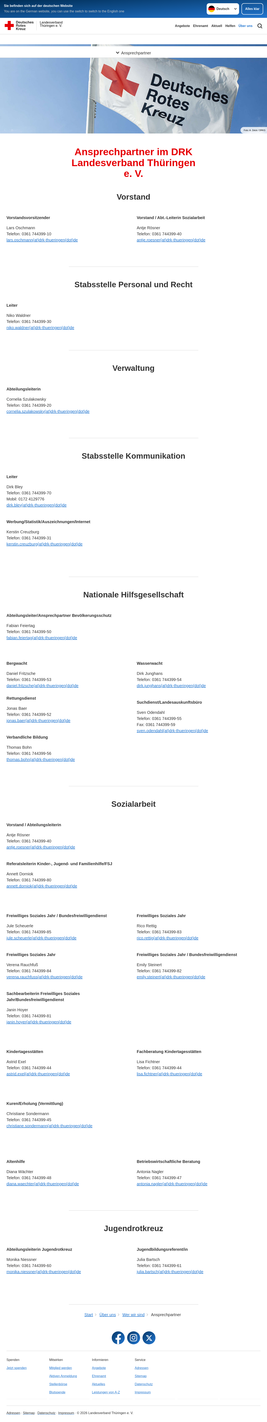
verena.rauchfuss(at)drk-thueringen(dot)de (44, 977)
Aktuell (216, 26)
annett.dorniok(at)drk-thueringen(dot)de (41, 886)
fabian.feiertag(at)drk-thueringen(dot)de (41, 638)
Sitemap (141, 1376)
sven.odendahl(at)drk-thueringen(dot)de (172, 730)
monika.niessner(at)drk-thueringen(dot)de (43, 1271)
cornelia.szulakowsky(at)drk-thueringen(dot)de (47, 411)
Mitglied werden (60, 1368)
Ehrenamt (200, 26)
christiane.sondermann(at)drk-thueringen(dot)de (49, 1126)
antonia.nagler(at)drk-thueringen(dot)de (172, 1184)
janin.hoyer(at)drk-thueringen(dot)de (38, 1022)
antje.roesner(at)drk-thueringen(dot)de (171, 240)
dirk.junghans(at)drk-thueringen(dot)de (171, 685)
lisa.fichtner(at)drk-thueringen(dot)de (169, 1074)
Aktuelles (98, 1384)
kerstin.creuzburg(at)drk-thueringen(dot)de (44, 544)
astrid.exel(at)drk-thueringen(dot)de (38, 1074)
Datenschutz (144, 1384)
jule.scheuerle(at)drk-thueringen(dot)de (41, 938)
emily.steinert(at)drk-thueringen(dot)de (171, 977)
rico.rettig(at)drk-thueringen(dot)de (168, 938)
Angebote (182, 26)
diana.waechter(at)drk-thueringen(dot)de (42, 1184)
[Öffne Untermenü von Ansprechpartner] (133, 39)
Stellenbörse (58, 1384)
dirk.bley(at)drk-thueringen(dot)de (36, 505)
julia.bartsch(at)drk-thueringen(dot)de (170, 1271)
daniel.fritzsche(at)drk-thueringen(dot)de (42, 685)
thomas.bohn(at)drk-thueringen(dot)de (40, 759)
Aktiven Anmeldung (63, 1376)
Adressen (142, 1368)
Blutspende (57, 1392)
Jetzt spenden (16, 1368)
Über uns (245, 26)
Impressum (143, 1392)
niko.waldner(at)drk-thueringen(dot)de (40, 327)
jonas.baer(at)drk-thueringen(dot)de (38, 720)
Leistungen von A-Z (106, 1392)
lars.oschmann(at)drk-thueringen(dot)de (42, 240)
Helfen (230, 26)
